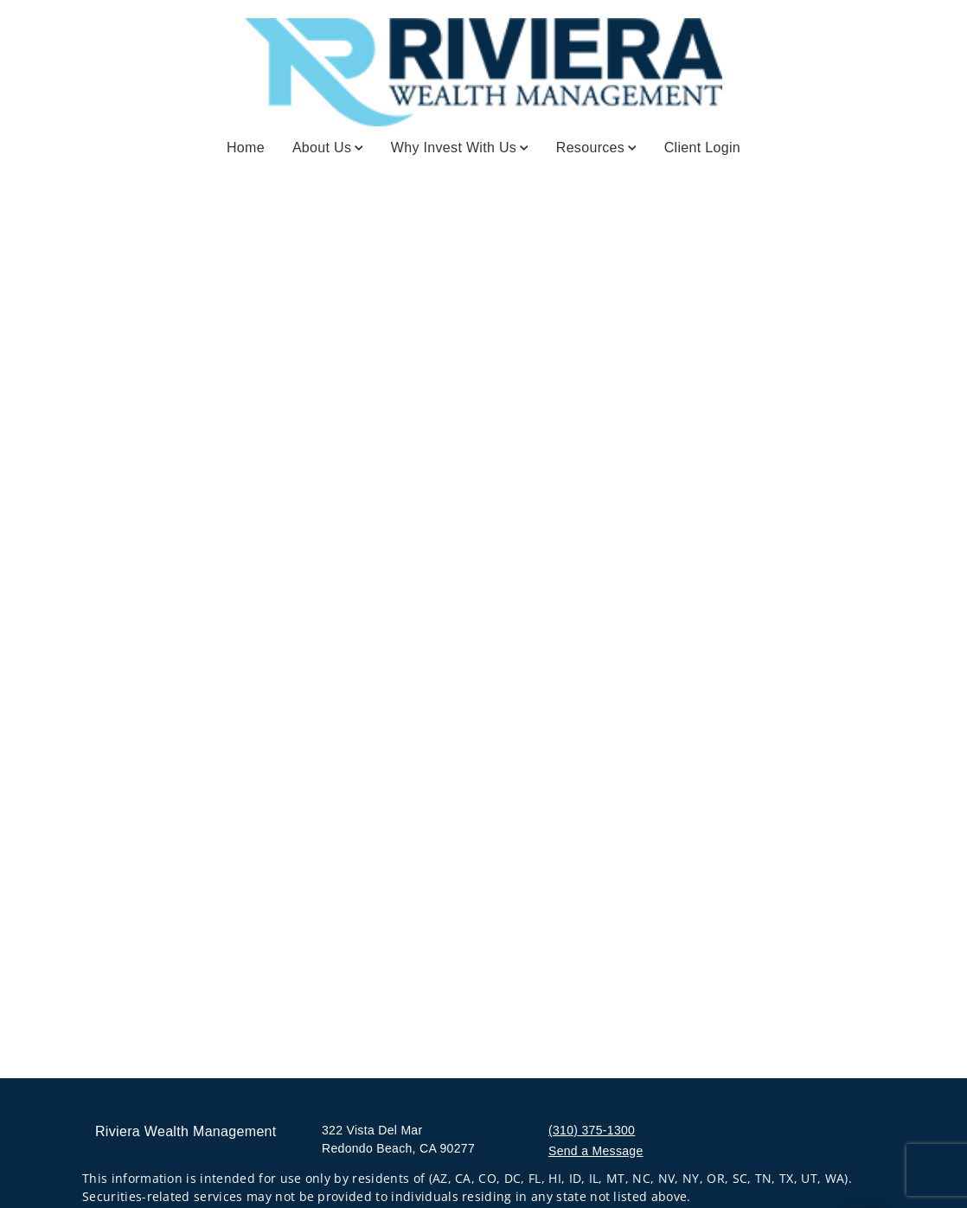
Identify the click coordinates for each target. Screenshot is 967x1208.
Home (246, 147)
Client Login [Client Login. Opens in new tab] (702, 147)
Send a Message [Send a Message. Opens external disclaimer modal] (596, 1151)
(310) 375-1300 (591, 1130)
